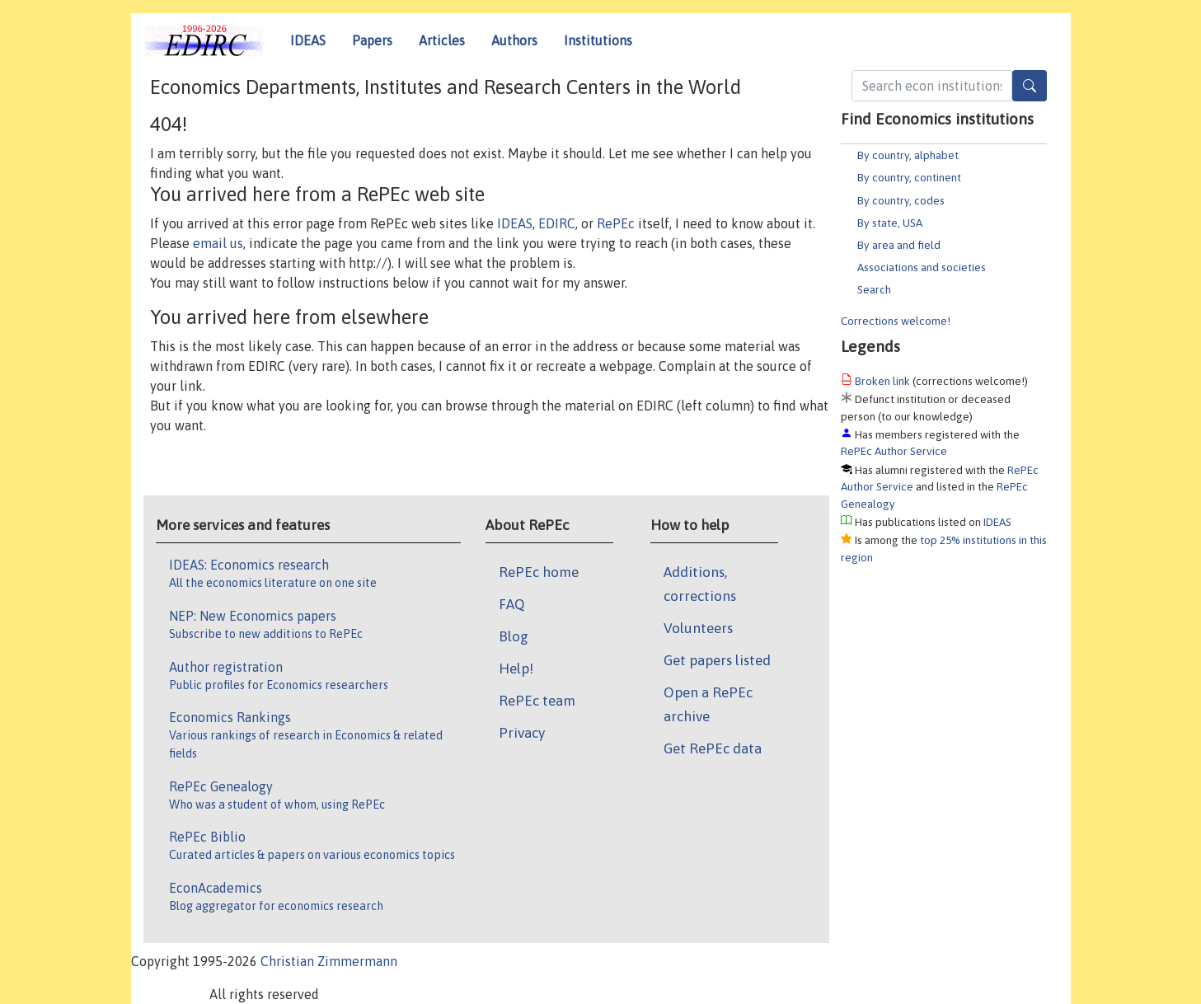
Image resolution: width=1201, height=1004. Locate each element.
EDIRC (556, 223)
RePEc (616, 223)
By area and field (899, 244)
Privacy (522, 733)
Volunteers (698, 628)
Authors (514, 40)
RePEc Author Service (894, 450)
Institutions (598, 40)
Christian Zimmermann (328, 961)
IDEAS (308, 40)
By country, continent (909, 177)
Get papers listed (717, 660)
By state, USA (889, 222)
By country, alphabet (908, 155)
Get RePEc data (713, 748)
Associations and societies (921, 267)
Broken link (882, 380)
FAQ (512, 604)
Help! (516, 668)
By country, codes (901, 200)
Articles (442, 40)
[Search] (1029, 85)
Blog (513, 636)
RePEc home (539, 572)
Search (874, 289)
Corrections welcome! (895, 320)
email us (218, 243)
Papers (372, 40)
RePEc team (537, 700)
